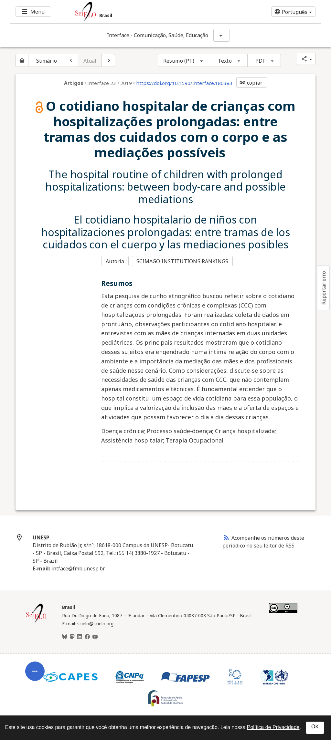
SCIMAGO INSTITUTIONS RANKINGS (182, 261)
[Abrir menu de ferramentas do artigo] (35, 673)
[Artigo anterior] (71, 60)
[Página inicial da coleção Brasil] (36, 621)
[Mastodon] (72, 637)
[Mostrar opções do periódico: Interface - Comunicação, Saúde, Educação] (221, 35)
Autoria (115, 261)
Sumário (46, 60)
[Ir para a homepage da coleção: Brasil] (139, 11)
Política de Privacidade (273, 727)
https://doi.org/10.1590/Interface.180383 (184, 83)
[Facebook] (87, 637)
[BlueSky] (64, 637)
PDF (260, 60)
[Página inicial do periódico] (22, 60)
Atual (90, 60)
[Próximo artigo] (108, 60)
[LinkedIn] (79, 637)
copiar (250, 82)
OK (315, 726)
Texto (225, 60)
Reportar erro (323, 288)
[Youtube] (95, 637)
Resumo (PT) (178, 60)
